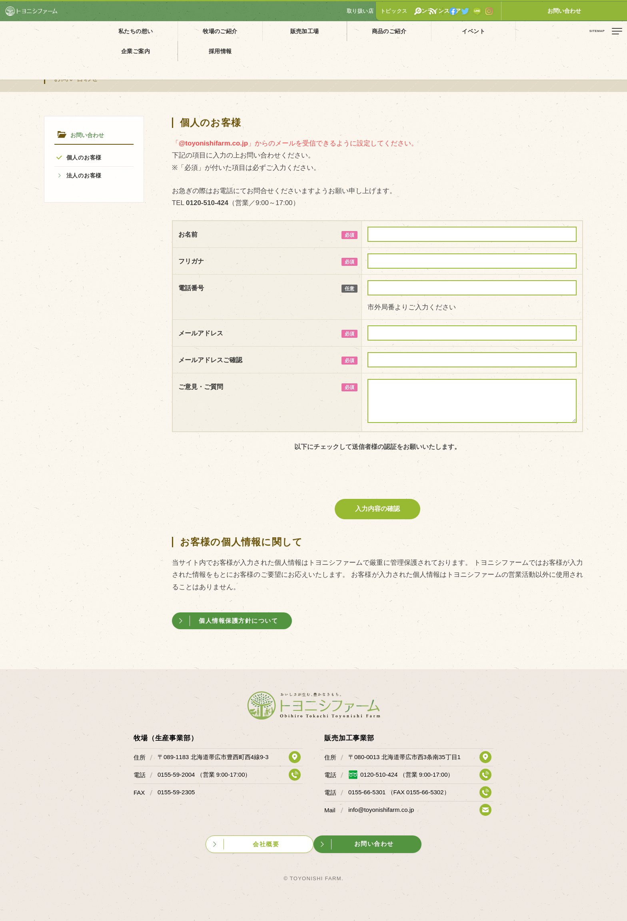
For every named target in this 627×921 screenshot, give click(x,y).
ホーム (12, 49)
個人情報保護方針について (240, 620)
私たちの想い (125, 31)
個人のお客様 (84, 157)
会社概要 (266, 843)
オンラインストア (537, 10)
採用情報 (501, 31)
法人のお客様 (84, 175)
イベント (375, 31)
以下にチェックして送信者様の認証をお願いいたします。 (377, 446)
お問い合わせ (597, 10)
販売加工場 (250, 31)
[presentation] (378, 473)
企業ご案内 (438, 31)
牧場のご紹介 (187, 31)
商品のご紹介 (313, 31)
